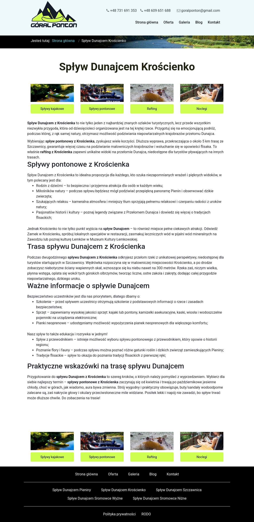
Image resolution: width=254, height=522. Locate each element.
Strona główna (146, 22)
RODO (146, 514)
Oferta (169, 22)
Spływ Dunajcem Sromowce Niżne (159, 498)
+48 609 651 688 (155, 10)
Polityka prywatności (119, 514)
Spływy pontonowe (102, 109)
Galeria (184, 22)
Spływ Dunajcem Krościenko (123, 490)
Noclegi (202, 109)
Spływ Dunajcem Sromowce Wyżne (95, 498)
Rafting (152, 109)
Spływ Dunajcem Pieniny (72, 490)
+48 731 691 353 (121, 10)
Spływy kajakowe (52, 109)
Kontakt (214, 22)
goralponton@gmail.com (198, 10)
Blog (198, 22)
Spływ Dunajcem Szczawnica (178, 490)
